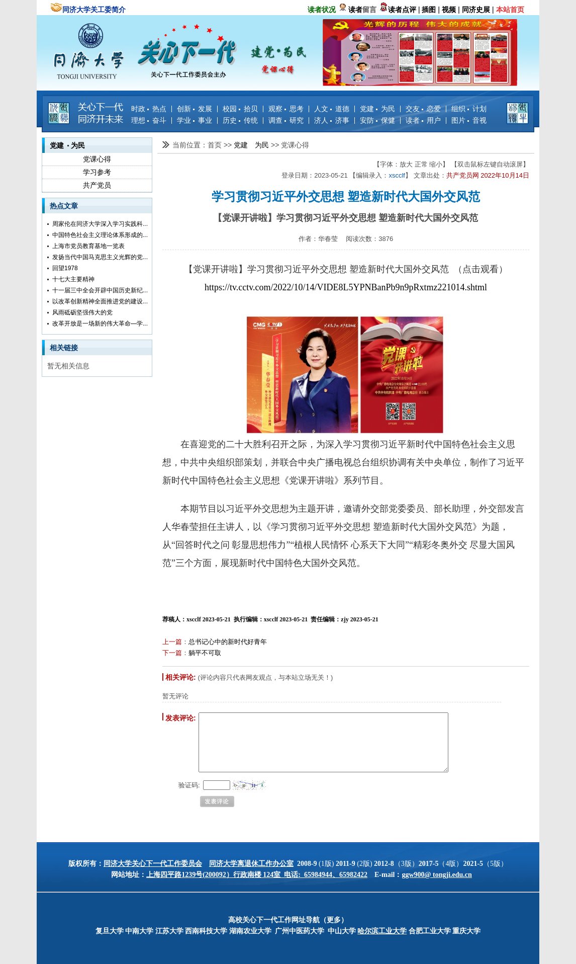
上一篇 (172, 642)
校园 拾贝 (240, 109)
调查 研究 (286, 120)
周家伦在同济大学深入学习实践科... (100, 223)
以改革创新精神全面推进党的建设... (100, 301)
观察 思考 (286, 109)
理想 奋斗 (148, 120)
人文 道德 (331, 109)
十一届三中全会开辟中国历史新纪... (100, 290)
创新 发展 (194, 109)
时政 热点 (148, 109)
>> (229, 145)
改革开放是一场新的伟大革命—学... (100, 323)
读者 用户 (423, 120)
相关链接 (64, 348)
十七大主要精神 (73, 279)
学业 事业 (194, 120)
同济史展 (476, 10)
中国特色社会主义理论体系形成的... (100, 234)
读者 (355, 10)
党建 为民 (377, 109)
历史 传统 (240, 120)
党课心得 (97, 159)
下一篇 (172, 653)
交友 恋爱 (423, 109)
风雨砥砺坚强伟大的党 (82, 312)
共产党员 (97, 185)
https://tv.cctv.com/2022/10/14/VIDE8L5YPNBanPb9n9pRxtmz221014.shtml (346, 287)
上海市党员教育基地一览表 (88, 246)
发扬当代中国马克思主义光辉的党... (100, 257)
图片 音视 (469, 120)
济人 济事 (331, 120)
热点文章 (64, 206)
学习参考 (97, 172)
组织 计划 (469, 109)
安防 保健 (377, 120)
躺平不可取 (204, 653)
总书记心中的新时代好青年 (227, 642)
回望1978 (65, 268)
